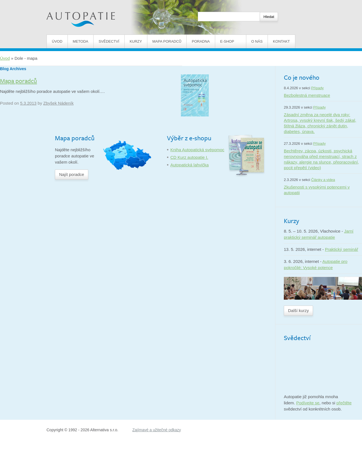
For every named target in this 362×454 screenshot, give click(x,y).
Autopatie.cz (58, 3)
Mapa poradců (167, 41)
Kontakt (281, 41)
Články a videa (323, 180)
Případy (317, 88)
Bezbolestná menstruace (307, 95)
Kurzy (136, 41)
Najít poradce (71, 174)
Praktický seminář (341, 249)
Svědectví (109, 41)
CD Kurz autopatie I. (189, 157)
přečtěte (344, 402)
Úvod (57, 41)
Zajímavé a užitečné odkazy (156, 430)
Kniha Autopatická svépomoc (197, 149)
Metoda (80, 41)
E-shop (230, 41)
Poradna (201, 41)
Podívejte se (307, 402)
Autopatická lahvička (189, 164)
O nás (257, 41)
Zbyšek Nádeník (58, 103)
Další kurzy (298, 310)
